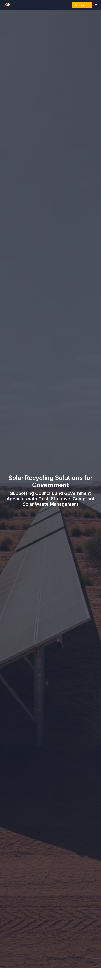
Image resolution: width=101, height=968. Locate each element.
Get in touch (82, 5)
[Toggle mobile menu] (96, 5)
